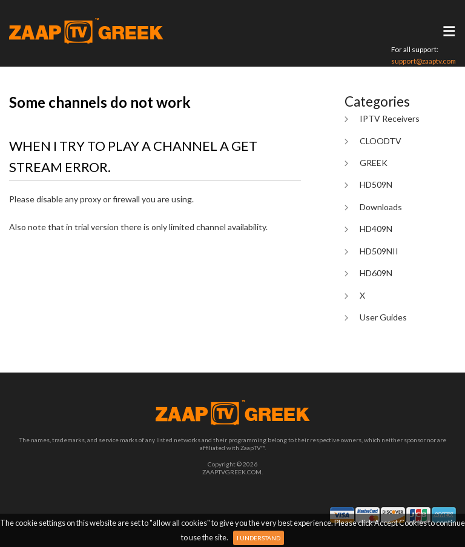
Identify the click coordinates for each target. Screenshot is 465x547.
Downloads (381, 207)
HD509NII (379, 251)
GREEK (374, 162)
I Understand (258, 538)
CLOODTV (380, 141)
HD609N (376, 273)
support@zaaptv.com (423, 61)
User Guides (383, 317)
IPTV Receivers (390, 118)
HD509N (376, 184)
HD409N (376, 229)
